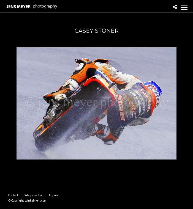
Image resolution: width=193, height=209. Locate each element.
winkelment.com (36, 200)
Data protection (34, 195)
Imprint (54, 195)
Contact (13, 195)
